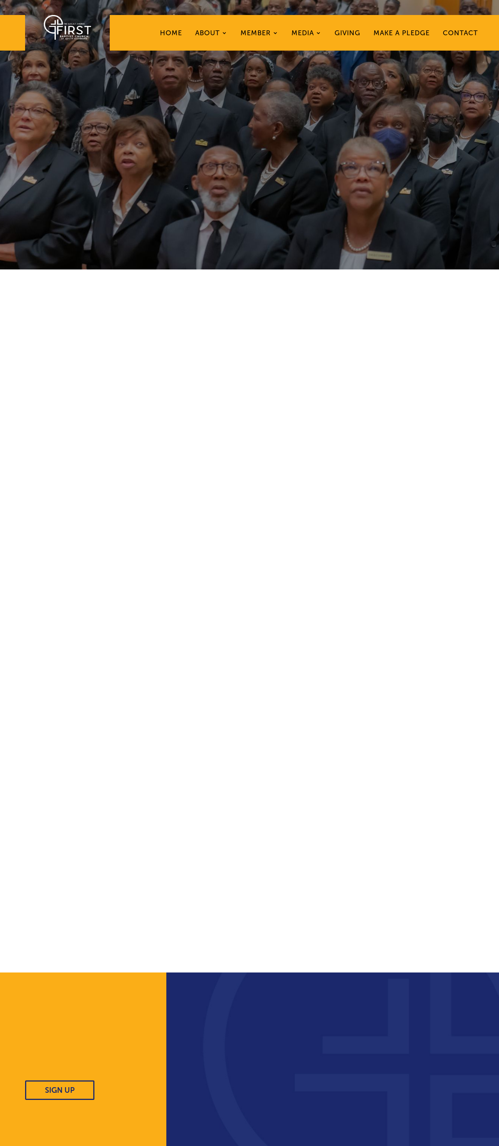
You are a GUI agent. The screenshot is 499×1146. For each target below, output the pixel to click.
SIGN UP (60, 1090)
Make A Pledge (402, 33)
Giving (347, 33)
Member (256, 33)
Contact (460, 33)
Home (171, 33)
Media (302, 33)
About (207, 33)
